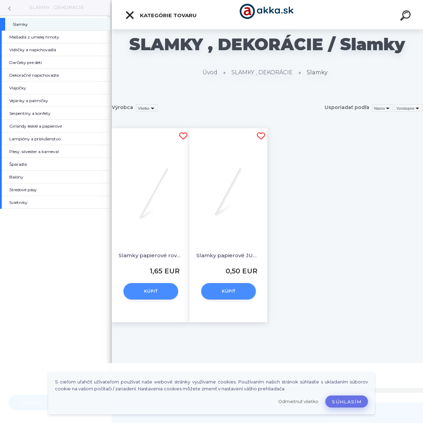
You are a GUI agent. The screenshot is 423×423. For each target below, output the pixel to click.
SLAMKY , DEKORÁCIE (56, 7)
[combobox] (382, 108)
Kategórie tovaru (161, 15)
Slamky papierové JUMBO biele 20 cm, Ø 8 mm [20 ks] (228, 255)
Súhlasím (346, 401)
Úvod (210, 72)
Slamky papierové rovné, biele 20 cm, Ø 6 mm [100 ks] (151, 255)
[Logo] (267, 14)
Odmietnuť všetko (298, 401)
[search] (406, 16)
